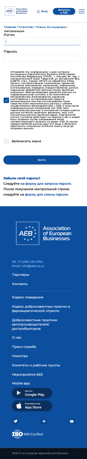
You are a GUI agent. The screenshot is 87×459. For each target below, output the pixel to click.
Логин (9, 35)
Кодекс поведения (27, 297)
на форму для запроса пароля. (46, 184)
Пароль (10, 51)
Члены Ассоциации (51, 27)
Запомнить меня (25, 141)
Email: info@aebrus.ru (28, 266)
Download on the (28, 405)
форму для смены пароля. (47, 194)
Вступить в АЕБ (64, 11)
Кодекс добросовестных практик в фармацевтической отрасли (41, 308)
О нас (16, 337)
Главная (10, 27)
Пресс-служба (24, 347)
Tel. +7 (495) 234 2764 (27, 261)
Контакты (20, 284)
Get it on (29, 393)
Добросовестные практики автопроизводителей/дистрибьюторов (34, 324)
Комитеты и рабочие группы (36, 365)
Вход (42, 11)
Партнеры (20, 275)
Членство (25, 27)
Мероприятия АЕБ (27, 374)
